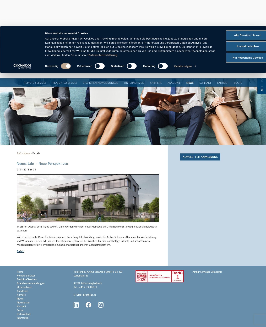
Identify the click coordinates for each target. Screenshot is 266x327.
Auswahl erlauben (237, 20)
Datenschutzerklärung (144, 28)
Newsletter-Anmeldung (200, 157)
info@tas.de (89, 294)
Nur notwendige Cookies (237, 31)
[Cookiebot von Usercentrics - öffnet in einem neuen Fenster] (22, 40)
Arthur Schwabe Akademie (207, 271)
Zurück (20, 251)
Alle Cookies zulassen (237, 9)
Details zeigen (183, 40)
